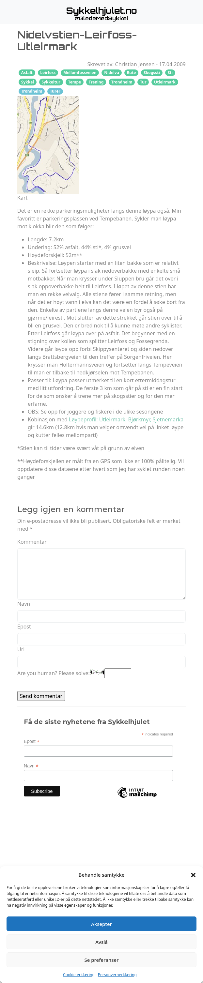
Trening (96, 82)
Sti (170, 72)
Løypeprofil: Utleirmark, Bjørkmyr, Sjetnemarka (126, 419)
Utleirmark (165, 82)
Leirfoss (47, 72)
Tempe (74, 82)
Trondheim (122, 82)
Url (20, 649)
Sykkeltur (50, 82)
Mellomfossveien (80, 72)
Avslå (101, 942)
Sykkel (27, 82)
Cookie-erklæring (79, 974)
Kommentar (32, 541)
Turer (55, 91)
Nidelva (111, 72)
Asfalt (27, 72)
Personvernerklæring (117, 974)
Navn (23, 603)
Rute (131, 72)
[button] (193, 874)
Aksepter (101, 924)
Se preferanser (102, 960)
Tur (143, 82)
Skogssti (152, 72)
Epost (24, 626)
